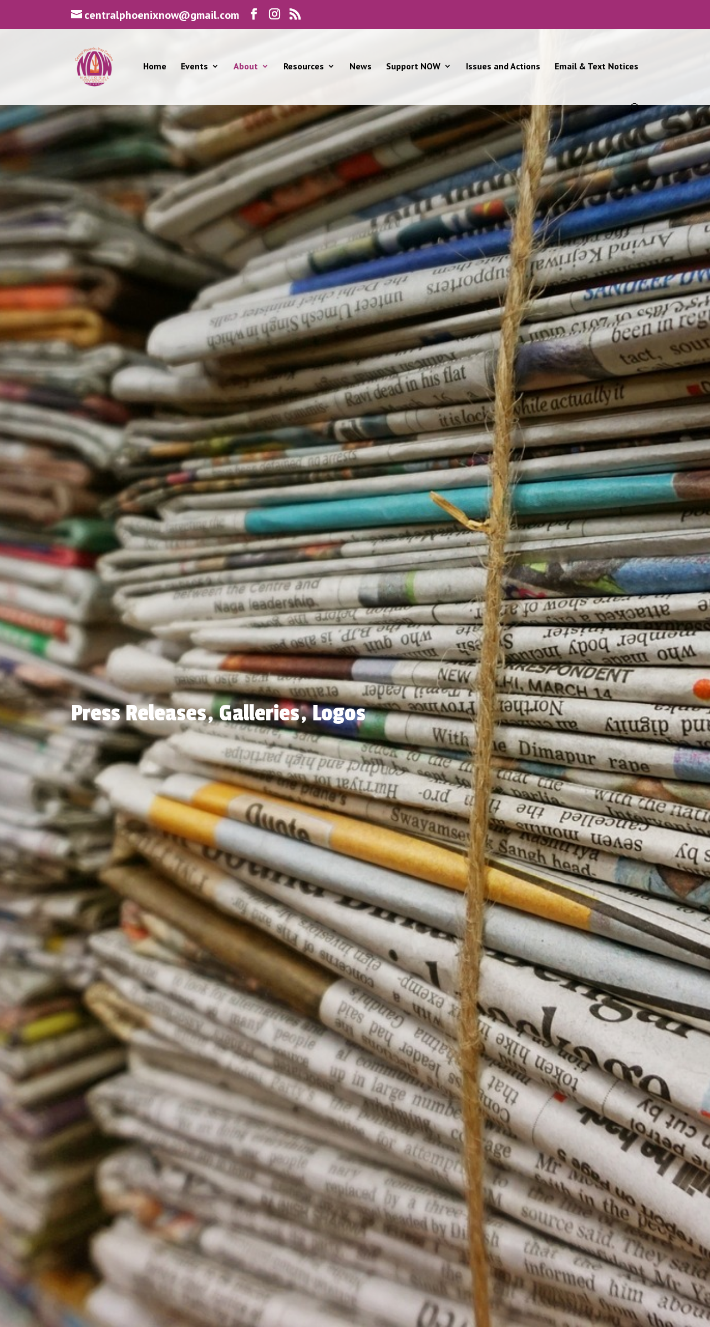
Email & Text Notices (596, 67)
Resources (303, 67)
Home (154, 67)
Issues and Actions (503, 67)
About (246, 67)
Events (194, 67)
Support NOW (413, 67)
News (360, 67)
